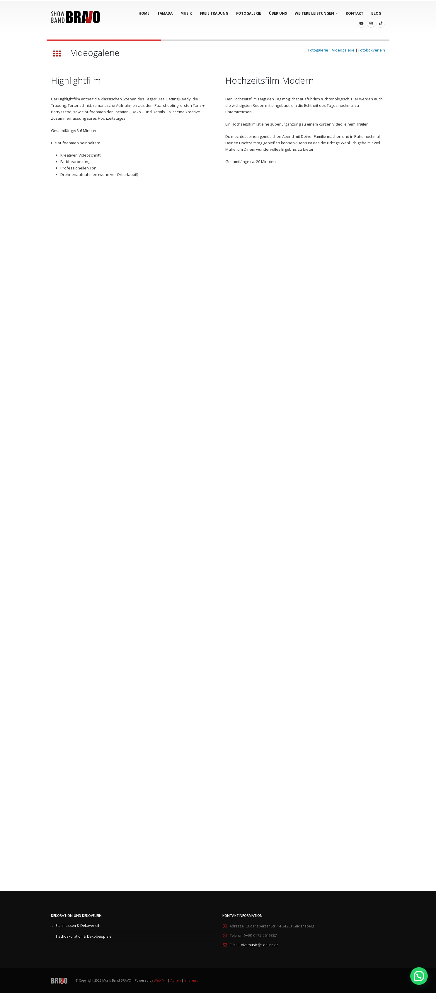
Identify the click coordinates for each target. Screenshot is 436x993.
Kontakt (354, 13)
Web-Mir (161, 980)
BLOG (376, 13)
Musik (186, 13)
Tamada (165, 13)
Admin (176, 980)
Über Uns (278, 13)
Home (144, 13)
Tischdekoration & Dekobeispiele (83, 936)
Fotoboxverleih (371, 50)
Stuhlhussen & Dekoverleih (77, 925)
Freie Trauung (214, 13)
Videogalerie (343, 50)
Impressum (193, 980)
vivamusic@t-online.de (260, 944)
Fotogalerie (248, 13)
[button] (419, 976)
